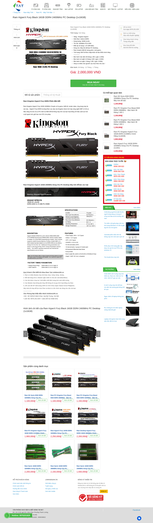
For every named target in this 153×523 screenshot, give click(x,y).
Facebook (136, 510)
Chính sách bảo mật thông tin (22, 483)
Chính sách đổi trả (18, 486)
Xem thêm (136, 207)
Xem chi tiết (42, 400)
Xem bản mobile (50, 491)
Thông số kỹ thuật (51, 95)
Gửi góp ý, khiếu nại (51, 488)
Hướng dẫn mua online (20, 488)
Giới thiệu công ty (50, 483)
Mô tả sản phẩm (32, 95)
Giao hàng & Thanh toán (20, 491)
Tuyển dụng (49, 486)
